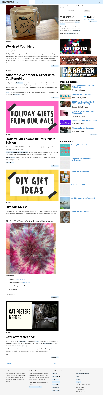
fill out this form (47, 343)
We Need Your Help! (21, 46)
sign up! (87, 10)
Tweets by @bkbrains (88, 19)
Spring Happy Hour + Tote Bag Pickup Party (83, 86)
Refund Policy (56, 384)
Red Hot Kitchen (10, 157)
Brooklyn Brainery (8, 2)
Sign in (100, 2)
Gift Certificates (56, 382)
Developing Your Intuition (81, 94)
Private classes (56, 379)
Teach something (56, 376)
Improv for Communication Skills (84, 121)
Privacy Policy (56, 387)
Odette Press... (10, 162)
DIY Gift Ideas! (16, 207)
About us (55, 373)
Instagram (78, 382)
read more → (54, 66)
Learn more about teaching (35, 387)
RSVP (7, 92)
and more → (94, 134)
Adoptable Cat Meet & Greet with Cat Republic (30, 76)
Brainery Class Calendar (79, 145)
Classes (19, 2)
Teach (26, 2)
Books (38, 2)
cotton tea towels (20, 279)
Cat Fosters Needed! (20, 337)
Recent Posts (67, 141)
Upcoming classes (69, 81)
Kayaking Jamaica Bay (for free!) (83, 198)
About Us (44, 2)
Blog (31, 2)
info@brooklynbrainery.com (82, 373)
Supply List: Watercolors (80, 171)
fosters (37, 341)
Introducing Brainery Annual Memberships (81, 159)
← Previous (9, 363)
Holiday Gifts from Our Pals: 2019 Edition (30, 140)
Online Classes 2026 (78, 185)
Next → (56, 363)
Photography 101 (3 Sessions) (83, 128)
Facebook (78, 379)
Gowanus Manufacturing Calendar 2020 (17, 152)
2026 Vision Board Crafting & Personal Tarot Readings (83, 103)
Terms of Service (56, 390)
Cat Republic (19, 83)
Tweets (91, 16)
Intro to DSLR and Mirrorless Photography (83, 112)
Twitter (77, 376)
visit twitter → (93, 21)
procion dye (26, 282)
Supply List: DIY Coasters (80, 211)
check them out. (76, 30)
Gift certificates (70, 33)
